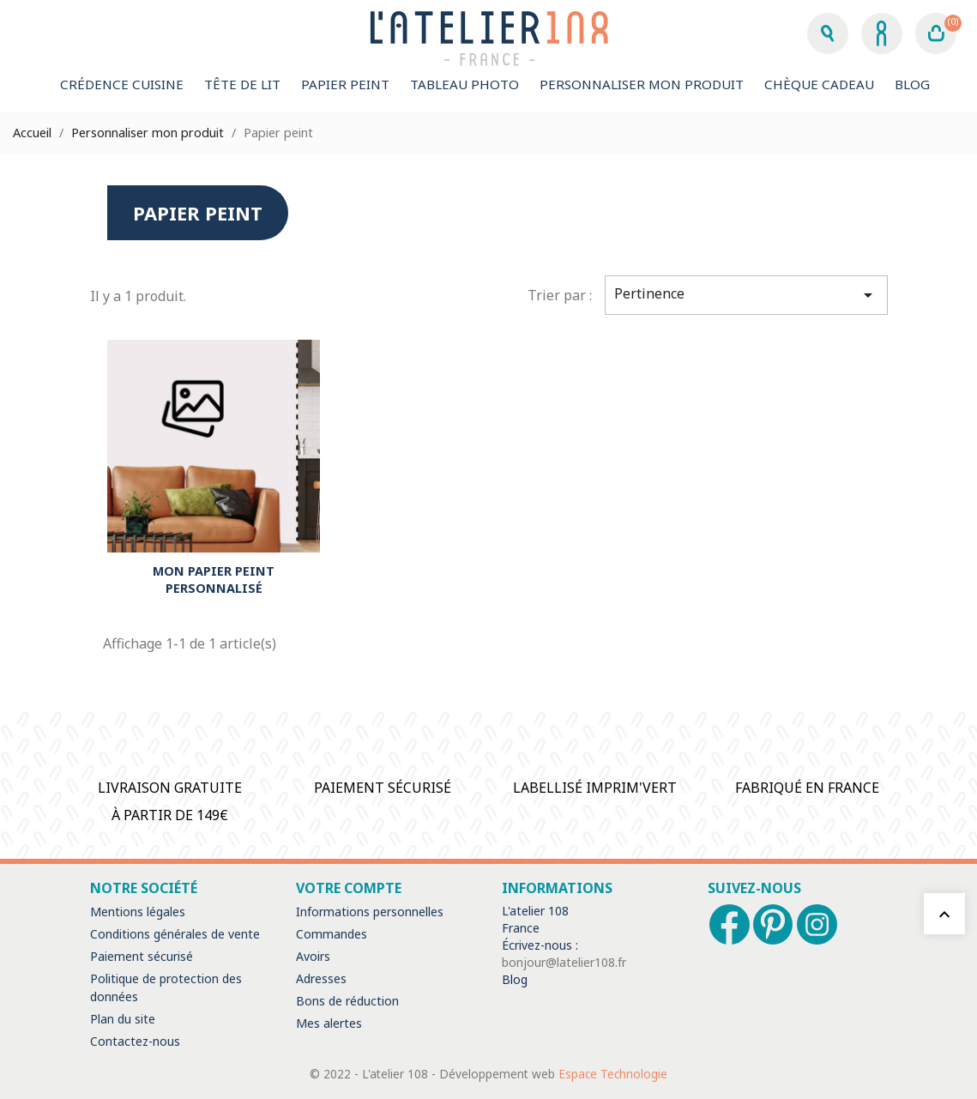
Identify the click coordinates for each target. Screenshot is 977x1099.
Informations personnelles (369, 911)
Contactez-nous (135, 1041)
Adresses (321, 978)
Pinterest (773, 924)
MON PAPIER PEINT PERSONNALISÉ (213, 579)
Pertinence (746, 294)
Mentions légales (137, 911)
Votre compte (348, 888)
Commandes (331, 934)
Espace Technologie (612, 1074)
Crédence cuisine (122, 84)
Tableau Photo (464, 84)
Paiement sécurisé (141, 956)
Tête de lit (242, 84)
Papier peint (345, 84)
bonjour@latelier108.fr (564, 962)
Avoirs (313, 956)
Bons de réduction (347, 1001)
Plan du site (122, 1019)
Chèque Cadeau (819, 84)
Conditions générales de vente (175, 934)
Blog (912, 84)
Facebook (729, 924)
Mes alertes (329, 1023)
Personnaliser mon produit (642, 84)
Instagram (817, 924)
